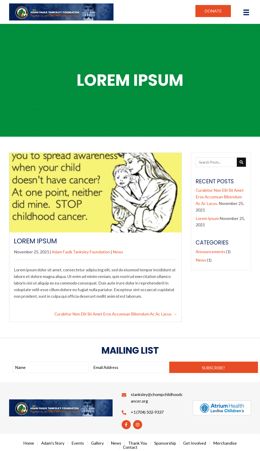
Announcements (210, 251)
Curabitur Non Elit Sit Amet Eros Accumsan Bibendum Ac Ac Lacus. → (115, 313)
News (118, 251)
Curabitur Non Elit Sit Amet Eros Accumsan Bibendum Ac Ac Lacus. (220, 197)
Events (77, 443)
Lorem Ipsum (207, 218)
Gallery (97, 443)
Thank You (137, 443)
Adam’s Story (52, 443)
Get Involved (194, 443)
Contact (130, 447)
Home (28, 443)
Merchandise (225, 443)
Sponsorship (165, 443)
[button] (213, 11)
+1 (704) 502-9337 (147, 412)
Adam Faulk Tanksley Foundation (81, 251)
